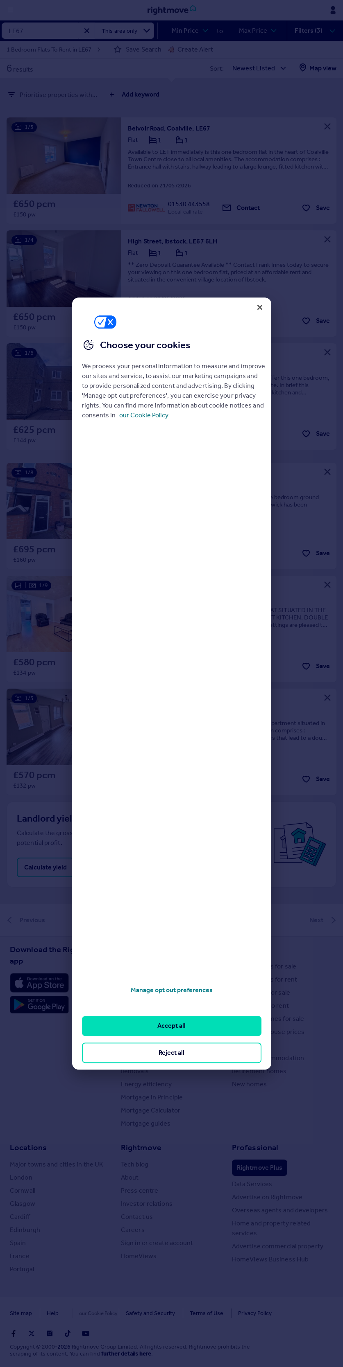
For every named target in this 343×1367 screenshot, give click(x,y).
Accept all (171, 1026)
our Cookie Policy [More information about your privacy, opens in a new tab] (143, 415)
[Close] (260, 307)
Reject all (171, 1052)
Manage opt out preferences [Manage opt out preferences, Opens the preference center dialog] (172, 990)
